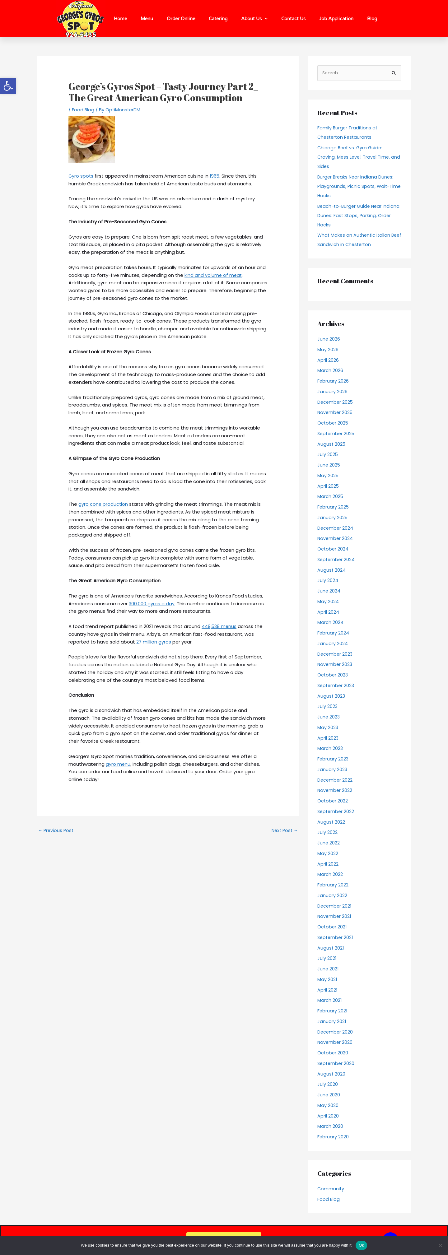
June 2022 (328, 843)
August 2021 (330, 948)
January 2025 (332, 517)
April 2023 (328, 738)
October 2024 (333, 549)
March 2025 (330, 497)
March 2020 (330, 1126)
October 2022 (332, 801)
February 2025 (333, 507)
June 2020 (328, 1095)
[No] (440, 1245)
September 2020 (336, 1063)
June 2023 (328, 717)
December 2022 (335, 780)
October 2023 (333, 675)
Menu (147, 18)
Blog (372, 18)
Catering (218, 18)
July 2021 (327, 958)
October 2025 (333, 423)
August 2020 (331, 1074)
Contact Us (293, 18)
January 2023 (332, 769)
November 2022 (335, 791)
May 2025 (328, 475)
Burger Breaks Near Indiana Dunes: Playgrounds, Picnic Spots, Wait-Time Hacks (356, 186)
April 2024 (328, 612)
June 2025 (329, 465)
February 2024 (333, 633)
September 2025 (336, 433)
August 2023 (331, 696)
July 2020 (327, 1084)
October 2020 (333, 1053)
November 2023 (335, 665)
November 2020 (335, 1042)
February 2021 (332, 1011)
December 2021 (334, 906)
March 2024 (330, 623)
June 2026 (328, 339)
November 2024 (335, 539)
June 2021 (328, 969)
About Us (254, 19)
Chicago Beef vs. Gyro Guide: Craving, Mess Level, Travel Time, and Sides (354, 157)
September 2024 (336, 559)
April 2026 (328, 360)
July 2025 (327, 455)
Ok (361, 1245)
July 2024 (327, 581)
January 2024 (332, 643)
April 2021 (327, 990)
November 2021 (334, 916)
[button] (8, 86)
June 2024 (329, 591)
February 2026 (333, 381)
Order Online (181, 18)
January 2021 (331, 1021)
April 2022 (327, 864)
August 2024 (331, 570)
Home (120, 18)
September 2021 (336, 937)
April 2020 (328, 1116)
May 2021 (327, 979)
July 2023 (327, 707)
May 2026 (327, 349)
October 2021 (332, 927)
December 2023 (335, 654)
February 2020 (333, 1137)
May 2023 (327, 727)
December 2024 (335, 528)
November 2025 (335, 413)
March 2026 (330, 371)
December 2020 (335, 1032)
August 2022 (331, 822)
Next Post (284, 830)
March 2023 (330, 749)
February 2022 (333, 885)
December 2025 (335, 402)
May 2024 (328, 601)
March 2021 (329, 1000)
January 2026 (332, 391)
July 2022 (327, 833)
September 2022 (336, 811)
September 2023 (336, 685)
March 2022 (330, 875)
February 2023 (333, 759)
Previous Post (56, 830)
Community (331, 1189)
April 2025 (328, 486)
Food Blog (83, 109)
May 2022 (327, 853)
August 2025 (331, 444)
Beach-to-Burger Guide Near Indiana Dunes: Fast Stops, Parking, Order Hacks (356, 215)
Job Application (336, 18)
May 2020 (327, 1105)
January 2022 (332, 895)
